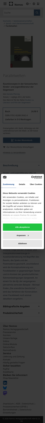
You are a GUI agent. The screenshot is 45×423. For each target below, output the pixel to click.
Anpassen (23, 235)
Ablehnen (22, 243)
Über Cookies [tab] (36, 184)
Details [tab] (22, 184)
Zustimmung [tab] (8, 184)
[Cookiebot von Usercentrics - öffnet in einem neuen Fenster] (31, 177)
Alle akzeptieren (22, 227)
